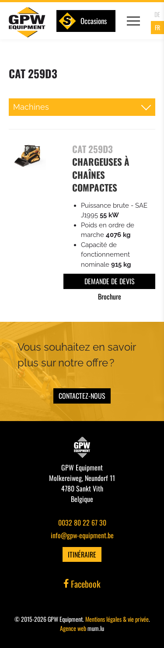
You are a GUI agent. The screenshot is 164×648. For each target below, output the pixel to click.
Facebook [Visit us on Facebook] (82, 583)
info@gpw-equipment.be (82, 535)
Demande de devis (109, 281)
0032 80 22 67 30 (82, 522)
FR (157, 27)
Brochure (109, 296)
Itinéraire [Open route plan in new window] (82, 554)
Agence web (73, 628)
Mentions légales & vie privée (117, 619)
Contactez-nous (82, 395)
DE (157, 14)
